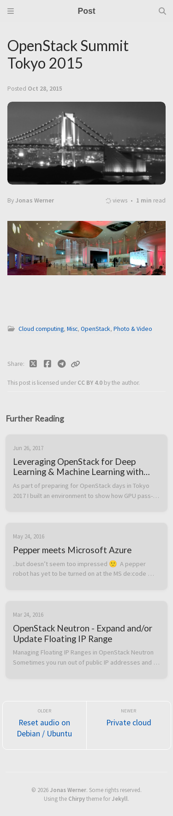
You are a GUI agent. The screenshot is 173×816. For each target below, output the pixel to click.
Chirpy (76, 798)
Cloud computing (41, 329)
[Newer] (128, 725)
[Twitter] (33, 364)
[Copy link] (75, 364)
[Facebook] (47, 364)
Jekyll (120, 798)
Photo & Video (132, 329)
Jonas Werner (68, 789)
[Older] (44, 725)
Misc (72, 329)
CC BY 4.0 (91, 383)
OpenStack (95, 329)
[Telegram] (61, 364)
